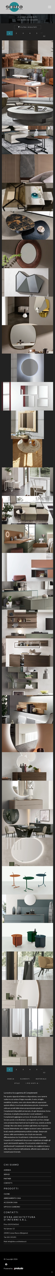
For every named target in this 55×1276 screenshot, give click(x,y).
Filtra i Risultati (27, 27)
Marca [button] (10, 1079)
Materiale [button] (41, 1079)
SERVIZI (7, 1174)
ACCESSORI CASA (10, 1202)
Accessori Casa (25, 20)
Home (18, 20)
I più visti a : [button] (33, 1083)
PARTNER (7, 1179)
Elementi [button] (25, 1079)
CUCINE (7, 1194)
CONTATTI (8, 1183)
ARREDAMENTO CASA (12, 1198)
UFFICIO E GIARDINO (12, 1207)
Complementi (34, 20)
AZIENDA (7, 1170)
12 (44, 36)
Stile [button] (17, 1083)
